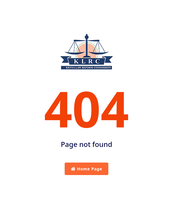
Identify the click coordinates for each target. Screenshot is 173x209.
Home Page (86, 169)
